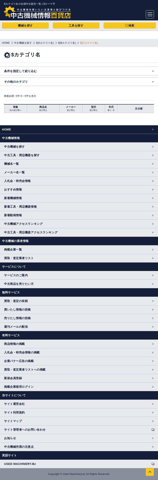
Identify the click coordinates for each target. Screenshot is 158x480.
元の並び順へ (15, 110)
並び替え (43, 110)
